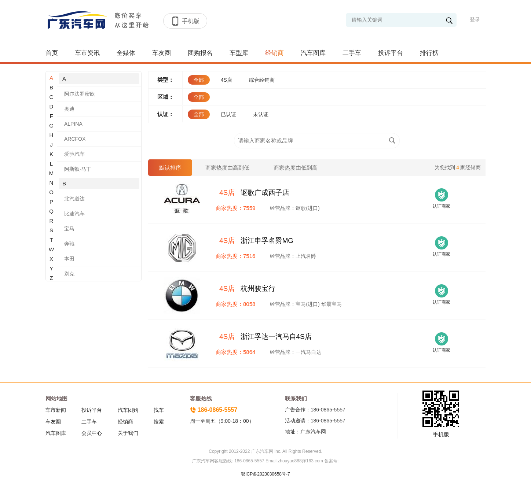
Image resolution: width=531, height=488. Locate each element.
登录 (475, 19)
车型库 (239, 52)
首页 (51, 52)
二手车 (352, 52)
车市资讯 (87, 52)
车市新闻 (55, 410)
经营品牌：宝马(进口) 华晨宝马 (305, 304)
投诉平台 (390, 52)
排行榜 (429, 52)
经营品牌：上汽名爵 (293, 256)
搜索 (159, 422)
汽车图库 (313, 52)
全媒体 (126, 52)
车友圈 (161, 52)
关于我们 (128, 433)
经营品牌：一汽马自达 (295, 352)
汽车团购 (128, 410)
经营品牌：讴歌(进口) (294, 208)
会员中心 (91, 433)
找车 (159, 410)
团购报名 (200, 52)
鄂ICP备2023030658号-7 (265, 474)
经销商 (274, 52)
